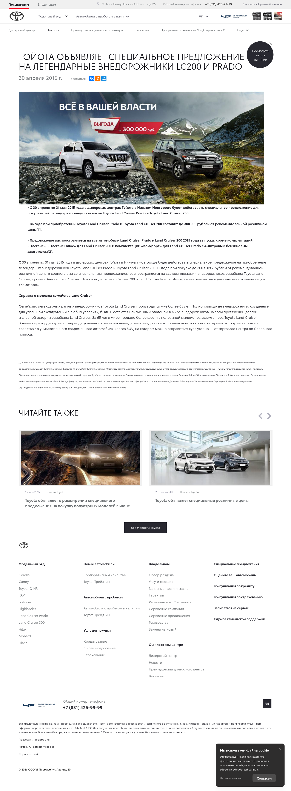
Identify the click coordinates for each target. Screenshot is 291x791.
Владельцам (47, 4)
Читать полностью (231, 778)
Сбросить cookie (29, 754)
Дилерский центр (22, 30)
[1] (20, 362)
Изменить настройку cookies (36, 746)
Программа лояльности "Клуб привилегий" (193, 30)
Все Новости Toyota (145, 527)
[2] (20, 387)
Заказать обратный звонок (262, 4)
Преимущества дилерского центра (97, 30)
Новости (53, 30)
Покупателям (19, 4)
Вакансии (142, 30)
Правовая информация (34, 739)
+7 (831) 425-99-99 (218, 4)
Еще (243, 30)
